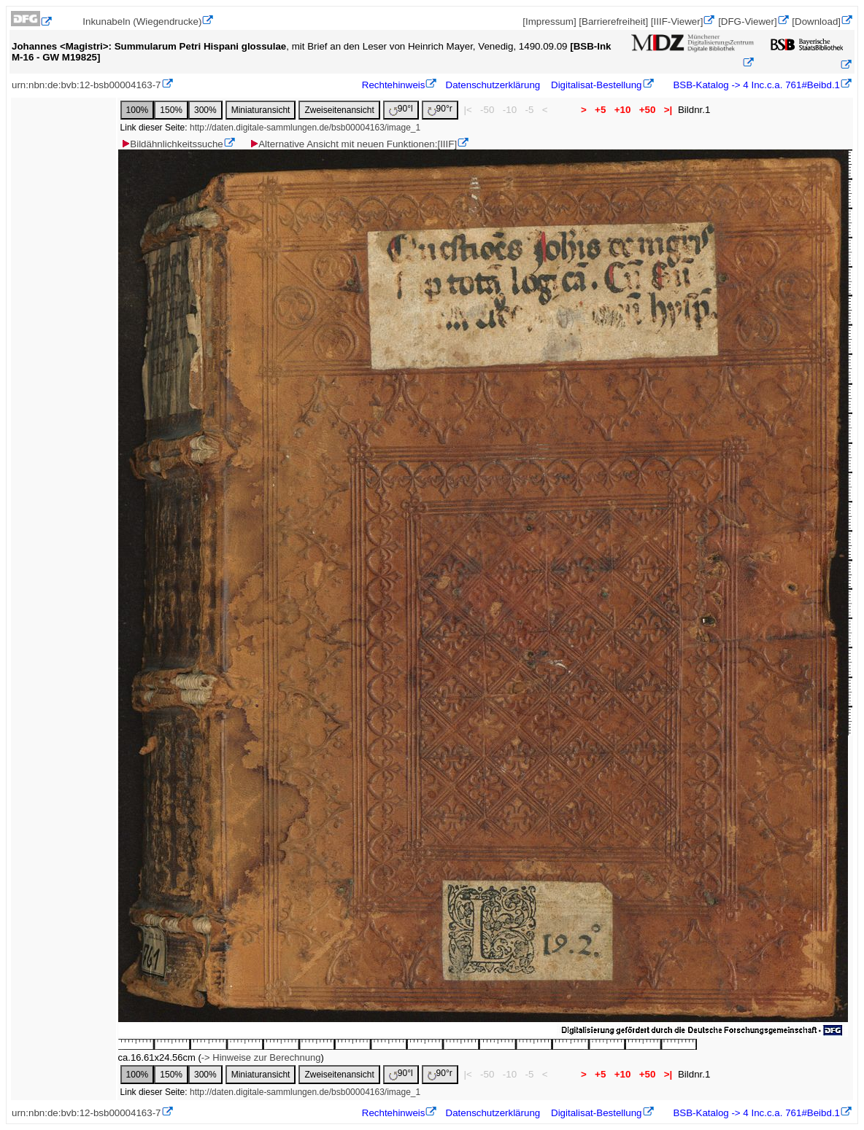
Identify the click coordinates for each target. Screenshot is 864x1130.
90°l (401, 110)
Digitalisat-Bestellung (596, 84)
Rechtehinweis (393, 84)
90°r (440, 110)
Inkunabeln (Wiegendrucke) (141, 21)
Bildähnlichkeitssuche (171, 144)
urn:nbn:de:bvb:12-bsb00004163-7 (86, 84)
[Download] (816, 21)
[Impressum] (549, 21)
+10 (622, 109)
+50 (647, 109)
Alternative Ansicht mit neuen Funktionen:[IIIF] (353, 144)
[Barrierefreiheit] (613, 21)
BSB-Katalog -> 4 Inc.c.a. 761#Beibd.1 (755, 84)
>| (668, 109)
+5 (600, 109)
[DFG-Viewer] (747, 21)
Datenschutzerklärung (493, 84)
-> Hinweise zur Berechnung (261, 1057)
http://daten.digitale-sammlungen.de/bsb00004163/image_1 (305, 127)
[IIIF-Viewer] (677, 21)
